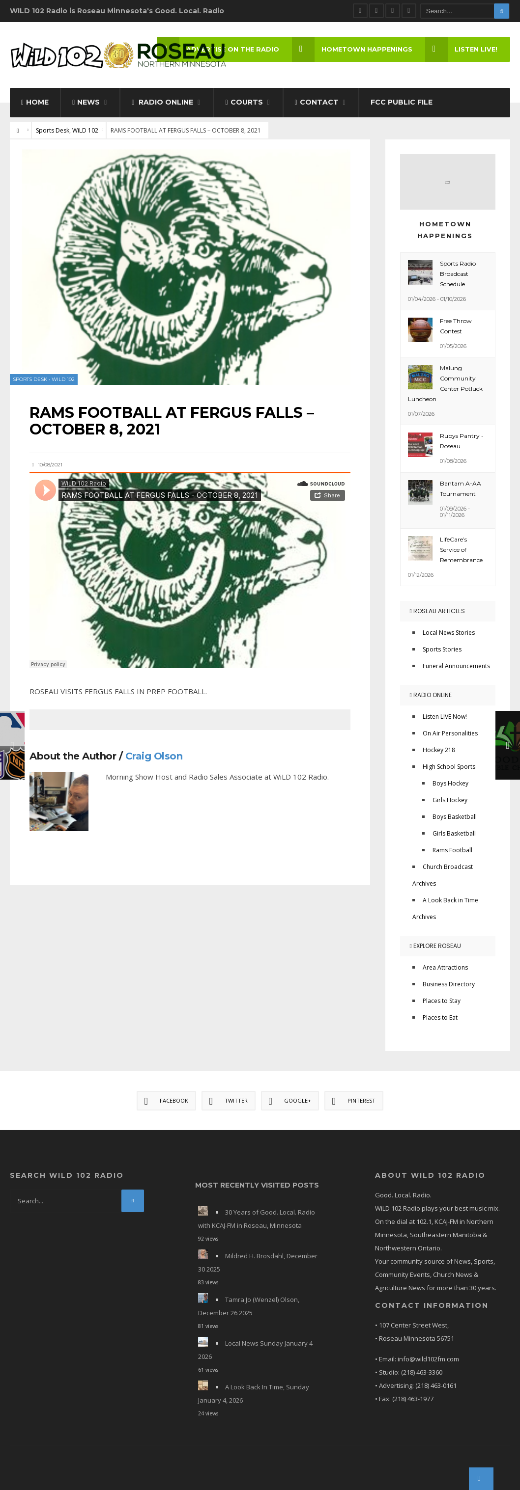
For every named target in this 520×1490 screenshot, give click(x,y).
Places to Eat (440, 1017)
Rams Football (452, 850)
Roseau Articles (437, 611)
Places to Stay (442, 1001)
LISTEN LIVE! (461, 49)
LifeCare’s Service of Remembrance (461, 550)
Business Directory (449, 984)
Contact (317, 102)
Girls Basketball (454, 833)
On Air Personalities (450, 733)
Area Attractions (445, 967)
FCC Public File (402, 102)
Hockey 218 (439, 750)
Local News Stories (449, 632)
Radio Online (162, 102)
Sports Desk (52, 130)
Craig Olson (154, 756)
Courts (243, 102)
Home (35, 102)
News (86, 102)
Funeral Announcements (456, 666)
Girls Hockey (450, 800)
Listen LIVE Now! (445, 716)
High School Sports (449, 766)
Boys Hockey (450, 783)
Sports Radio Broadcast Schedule (458, 274)
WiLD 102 (85, 130)
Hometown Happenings (352, 49)
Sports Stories (442, 649)
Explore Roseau (435, 946)
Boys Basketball (455, 817)
